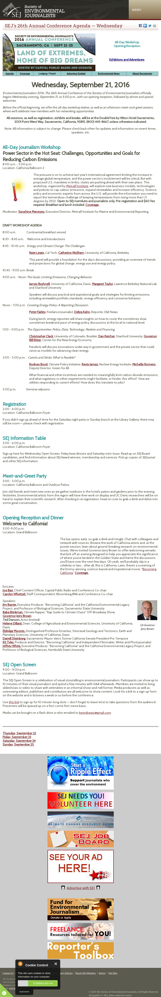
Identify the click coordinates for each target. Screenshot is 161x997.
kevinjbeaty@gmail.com (95, 713)
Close (56, 963)
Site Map (112, 973)
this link (14, 702)
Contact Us (8, 973)
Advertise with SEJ (81, 888)
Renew (102, 973)
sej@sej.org (14, 988)
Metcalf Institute (77, 186)
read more (24, 991)
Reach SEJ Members (86, 973)
